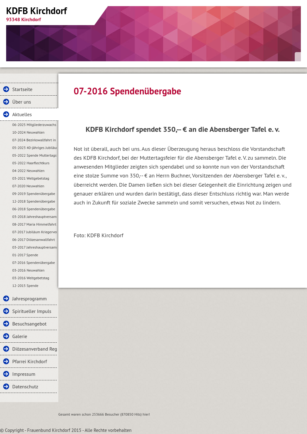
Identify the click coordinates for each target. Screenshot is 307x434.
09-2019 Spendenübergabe (33, 193)
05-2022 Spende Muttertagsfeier (34, 155)
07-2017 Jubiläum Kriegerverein (34, 232)
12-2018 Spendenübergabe (33, 201)
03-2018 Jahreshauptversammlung (34, 216)
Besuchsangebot (29, 324)
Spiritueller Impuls (31, 311)
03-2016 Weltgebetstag (30, 278)
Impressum (23, 374)
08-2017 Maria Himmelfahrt (34, 224)
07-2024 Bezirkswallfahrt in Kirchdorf (34, 140)
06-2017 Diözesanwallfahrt (33, 239)
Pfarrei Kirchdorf (29, 361)
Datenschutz (25, 386)
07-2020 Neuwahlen (28, 186)
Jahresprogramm (29, 298)
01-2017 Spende (25, 255)
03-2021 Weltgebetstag (30, 178)
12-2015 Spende (25, 285)
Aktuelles (22, 114)
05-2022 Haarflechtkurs (30, 163)
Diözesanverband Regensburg (34, 349)
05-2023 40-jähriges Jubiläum (34, 147)
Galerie (19, 336)
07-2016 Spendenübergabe (33, 262)
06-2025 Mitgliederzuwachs (34, 124)
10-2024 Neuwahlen (28, 132)
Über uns (21, 102)
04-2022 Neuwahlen (28, 170)
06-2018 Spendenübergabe (33, 209)
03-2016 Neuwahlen (28, 270)
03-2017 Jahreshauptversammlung (34, 247)
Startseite (22, 89)
